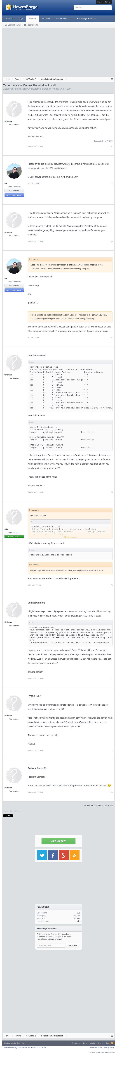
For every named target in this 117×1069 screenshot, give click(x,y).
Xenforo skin (9, 1043)
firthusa (55, 89)
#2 (111, 183)
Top (107, 1043)
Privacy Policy (109, 1048)
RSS (112, 1043)
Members (46, 19)
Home (100, 1043)
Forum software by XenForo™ (25, 1048)
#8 (111, 750)
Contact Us (76, 1043)
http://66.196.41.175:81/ (82, 616)
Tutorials (9, 19)
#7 (111, 678)
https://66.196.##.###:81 (65, 115)
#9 (111, 792)
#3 (111, 241)
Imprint (92, 1043)
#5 (111, 492)
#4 (111, 338)
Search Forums (14, 25)
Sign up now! (58, 841)
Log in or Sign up (103, 2)
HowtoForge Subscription (87, 19)
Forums (32, 19)
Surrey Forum (110, 1052)
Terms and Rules (95, 1048)
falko (7, 529)
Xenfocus (20, 1043)
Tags (21, 19)
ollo (78, 921)
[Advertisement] (58, 51)
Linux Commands (63, 19)
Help (85, 1043)
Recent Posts (32, 25)
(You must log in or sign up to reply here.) (98, 805)
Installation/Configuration (29, 89)
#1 (111, 146)
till (6, 183)
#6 (111, 585)
